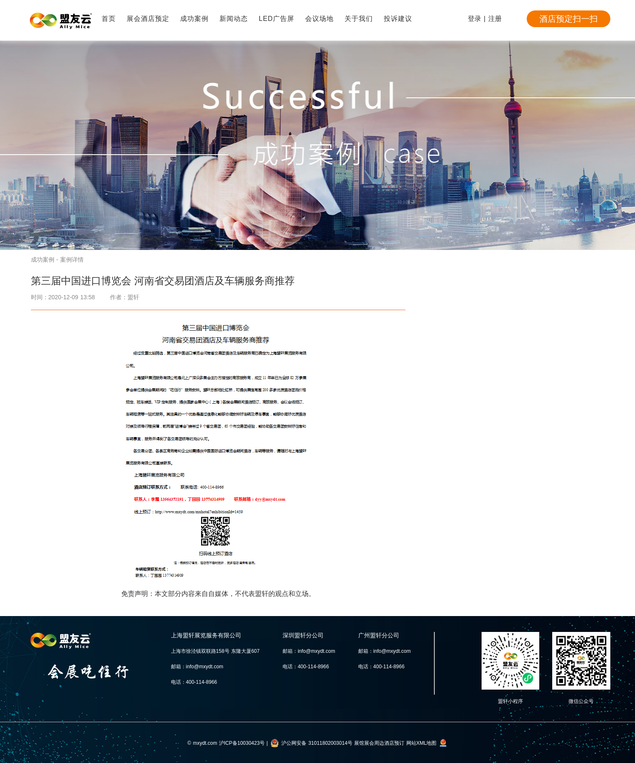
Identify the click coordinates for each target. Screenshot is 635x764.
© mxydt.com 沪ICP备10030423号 (226, 743)
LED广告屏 (276, 18)
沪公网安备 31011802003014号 (316, 743)
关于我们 (358, 18)
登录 (474, 18)
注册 (495, 18)
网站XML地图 (421, 743)
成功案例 (194, 18)
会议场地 (319, 18)
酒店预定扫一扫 (568, 18)
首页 (109, 18)
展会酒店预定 (148, 18)
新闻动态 (233, 18)
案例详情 (72, 259)
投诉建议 (398, 18)
